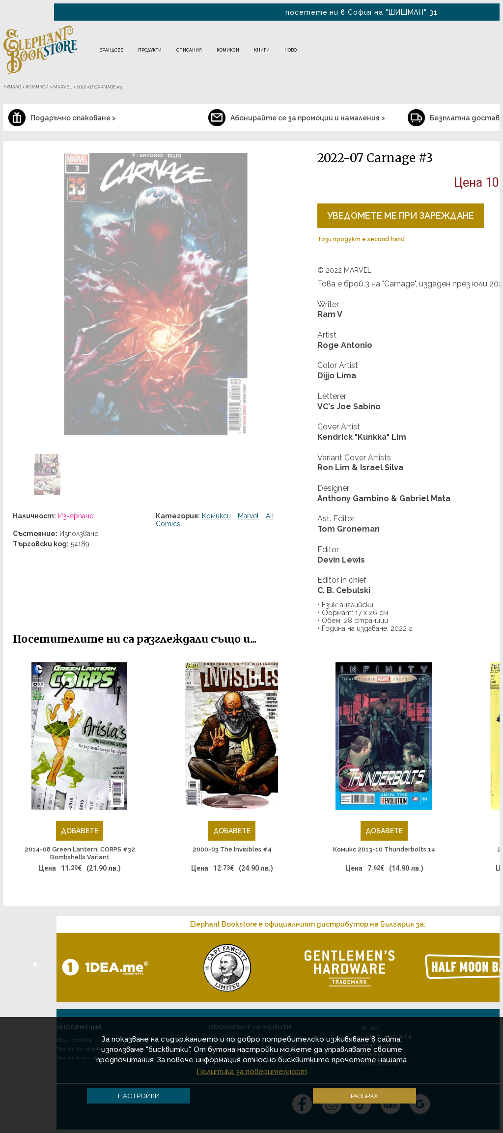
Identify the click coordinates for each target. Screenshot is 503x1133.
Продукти (150, 50)
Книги (262, 50)
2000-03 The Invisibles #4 (232, 849)
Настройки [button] (139, 1096)
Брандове (111, 50)
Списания (189, 50)
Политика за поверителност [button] (251, 1071)
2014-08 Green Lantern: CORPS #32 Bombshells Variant (80, 853)
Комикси (228, 50)
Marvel (248, 516)
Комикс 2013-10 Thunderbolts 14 (384, 849)
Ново (290, 50)
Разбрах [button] (364, 1096)
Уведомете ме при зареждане (400, 215)
